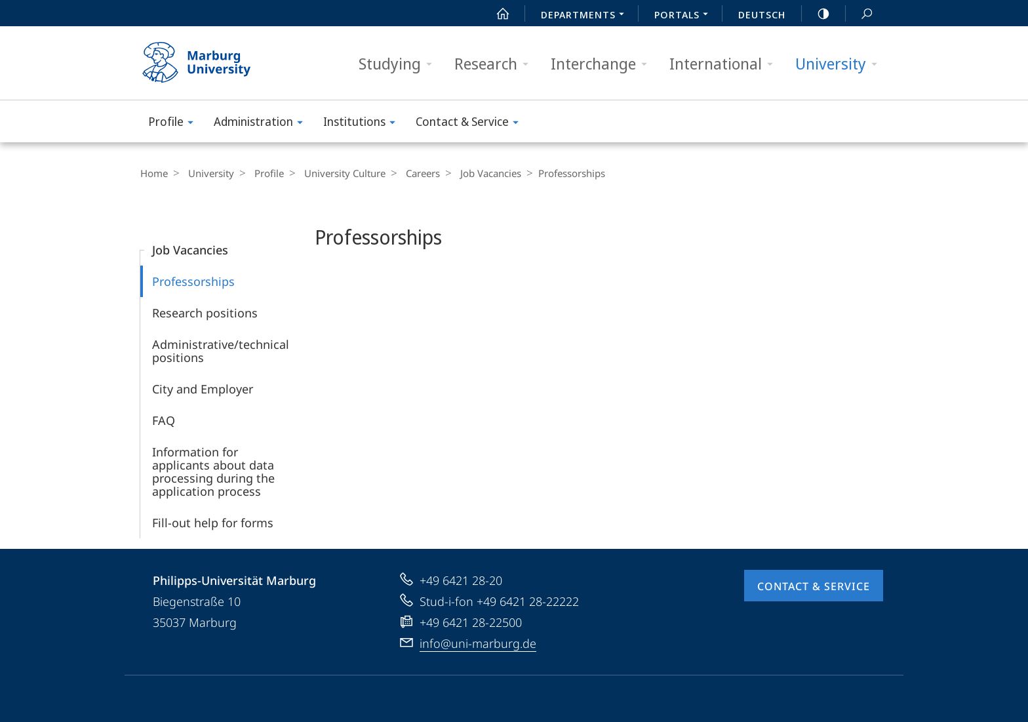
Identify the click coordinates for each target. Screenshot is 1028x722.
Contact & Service (471, 123)
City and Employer (202, 389)
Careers (410, 173)
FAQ (163, 420)
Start (495, 14)
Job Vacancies (474, 173)
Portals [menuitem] (684, 16)
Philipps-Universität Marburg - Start (210, 63)
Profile (175, 123)
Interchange (603, 63)
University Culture (335, 173)
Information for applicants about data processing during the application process (213, 471)
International (725, 63)
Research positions (205, 313)
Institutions (363, 123)
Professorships (193, 281)
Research (495, 63)
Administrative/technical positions (220, 350)
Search (859, 14)
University (840, 63)
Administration (262, 123)
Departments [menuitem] (586, 16)
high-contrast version (816, 14)
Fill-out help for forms (212, 523)
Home (154, 173)
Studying (400, 63)
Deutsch (761, 14)
